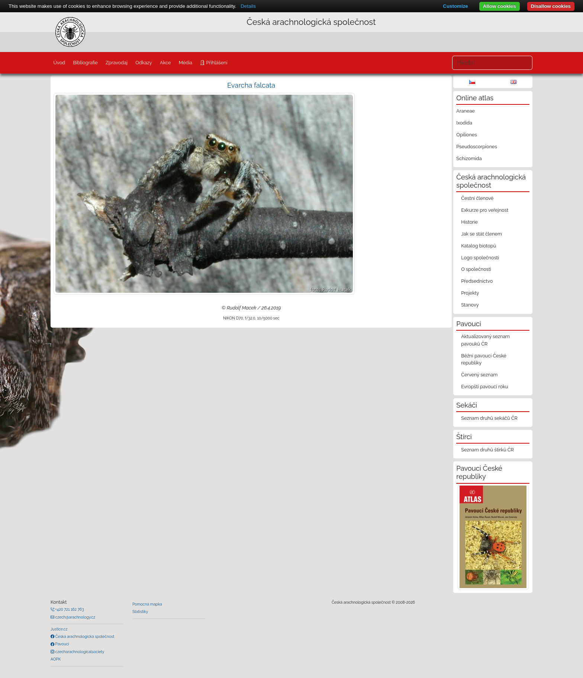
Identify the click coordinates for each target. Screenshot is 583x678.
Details (248, 6)
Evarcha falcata (251, 85)
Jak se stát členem (481, 234)
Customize (455, 6)
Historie (469, 222)
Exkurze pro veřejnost (484, 210)
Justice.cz (59, 629)
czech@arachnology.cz (74, 617)
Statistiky (140, 611)
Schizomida (468, 158)
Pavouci (61, 644)
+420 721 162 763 (69, 609)
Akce (165, 62)
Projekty (470, 293)
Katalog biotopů (478, 246)
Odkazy (143, 62)
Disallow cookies (551, 6)
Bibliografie (85, 62)
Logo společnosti (480, 257)
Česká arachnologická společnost (84, 636)
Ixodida (464, 123)
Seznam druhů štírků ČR (487, 449)
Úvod (59, 62)
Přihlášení (216, 62)
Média (185, 62)
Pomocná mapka (147, 604)
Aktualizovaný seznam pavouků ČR (485, 340)
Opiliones (466, 134)
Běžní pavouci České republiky (483, 359)
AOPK (56, 659)
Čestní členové (477, 198)
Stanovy (470, 305)
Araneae (465, 111)
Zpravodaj (117, 62)
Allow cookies (499, 6)
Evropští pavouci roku (484, 386)
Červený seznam (479, 374)
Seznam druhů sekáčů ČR (489, 418)
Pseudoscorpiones (476, 146)
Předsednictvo (477, 281)
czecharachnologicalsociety (79, 651)
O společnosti (476, 269)
